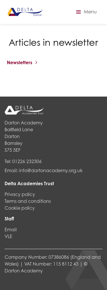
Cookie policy (20, 208)
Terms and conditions (28, 201)
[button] (85, 12)
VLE (8, 236)
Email (11, 229)
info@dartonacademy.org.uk (50, 170)
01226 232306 (27, 161)
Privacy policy (20, 194)
